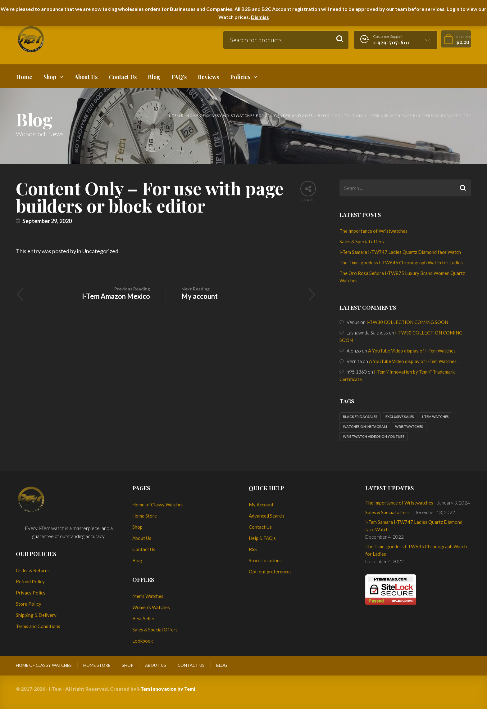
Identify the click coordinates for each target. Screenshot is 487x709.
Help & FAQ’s (262, 538)
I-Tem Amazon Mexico (90, 292)
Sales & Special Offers (155, 629)
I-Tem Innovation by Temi (166, 689)
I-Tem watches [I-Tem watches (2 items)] (435, 417)
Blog (137, 560)
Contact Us (143, 549)
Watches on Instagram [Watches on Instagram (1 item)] (365, 426)
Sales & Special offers (361, 241)
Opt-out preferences (270, 571)
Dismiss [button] (260, 17)
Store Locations (265, 560)
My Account (261, 504)
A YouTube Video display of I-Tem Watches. (412, 350)
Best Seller (143, 618)
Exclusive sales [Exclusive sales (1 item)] (399, 417)
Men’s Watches (147, 596)
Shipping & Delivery (36, 615)
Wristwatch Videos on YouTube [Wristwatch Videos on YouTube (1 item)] (373, 436)
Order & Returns (33, 570)
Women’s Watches (151, 607)
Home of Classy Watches (158, 504)
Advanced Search (266, 515)
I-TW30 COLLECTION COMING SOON (407, 322)
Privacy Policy (31, 592)
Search (339, 38)
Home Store (144, 515)
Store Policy (28, 604)
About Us (141, 538)
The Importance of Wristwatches (373, 231)
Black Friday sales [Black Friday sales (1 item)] (360, 417)
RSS (253, 549)
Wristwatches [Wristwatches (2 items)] (409, 426)
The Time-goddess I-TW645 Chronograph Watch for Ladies (401, 262)
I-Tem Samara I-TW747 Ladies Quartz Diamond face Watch (400, 252)
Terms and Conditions (38, 626)
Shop (137, 527)
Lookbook (142, 641)
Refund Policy (30, 581)
